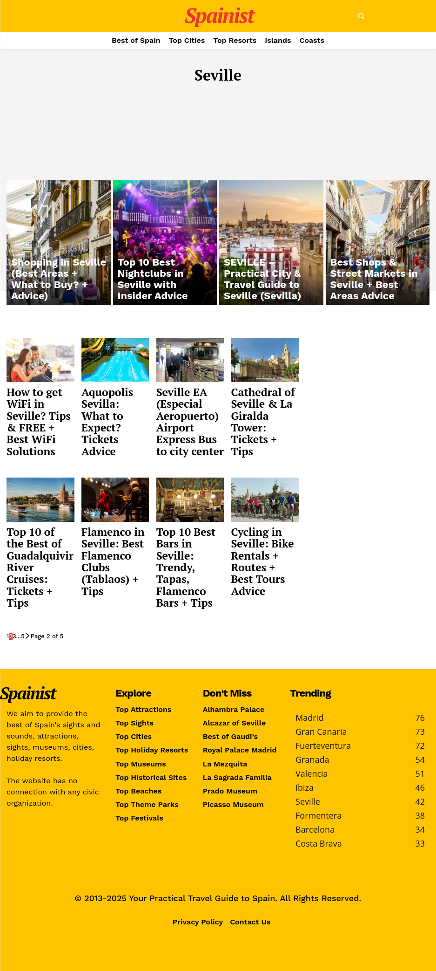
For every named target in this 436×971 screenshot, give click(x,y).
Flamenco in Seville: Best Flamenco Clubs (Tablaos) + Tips (108, 547)
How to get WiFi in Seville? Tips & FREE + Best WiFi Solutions (40, 411)
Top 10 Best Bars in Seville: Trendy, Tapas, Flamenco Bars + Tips (189, 541)
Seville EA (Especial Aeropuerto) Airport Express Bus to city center (188, 417)
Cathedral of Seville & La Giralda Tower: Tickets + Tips (263, 406)
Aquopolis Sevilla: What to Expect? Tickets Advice (113, 406)
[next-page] (28, 605)
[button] (361, 15)
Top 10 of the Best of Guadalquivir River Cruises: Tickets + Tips (37, 541)
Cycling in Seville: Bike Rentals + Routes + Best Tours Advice (260, 541)
